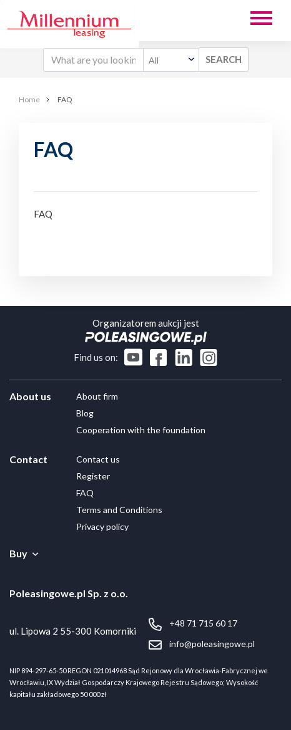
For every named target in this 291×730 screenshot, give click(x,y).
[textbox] (171, 60)
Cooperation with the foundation (140, 430)
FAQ (85, 492)
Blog (85, 413)
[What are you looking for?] (93, 60)
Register (93, 476)
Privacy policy (102, 526)
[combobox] (171, 60)
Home (29, 99)
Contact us (98, 459)
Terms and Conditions (119, 509)
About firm (97, 396)
